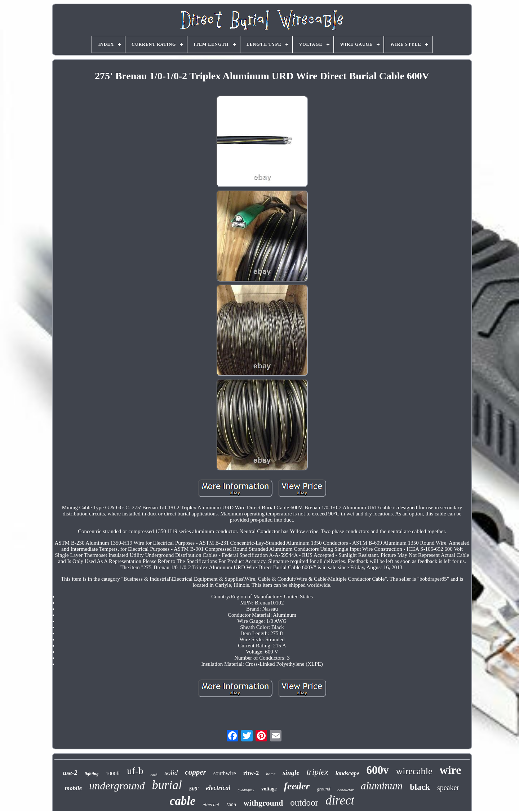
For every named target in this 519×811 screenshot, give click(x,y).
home (270, 773)
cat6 (153, 774)
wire (450, 769)
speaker (448, 788)
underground (117, 786)
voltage (269, 789)
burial (167, 785)
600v (378, 770)
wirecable (414, 771)
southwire (224, 773)
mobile (73, 788)
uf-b (135, 771)
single (291, 772)
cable (182, 800)
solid (171, 772)
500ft (231, 804)
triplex (317, 771)
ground (323, 789)
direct (339, 800)
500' (194, 789)
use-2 (70, 772)
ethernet (211, 804)
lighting (92, 773)
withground (263, 802)
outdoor (304, 802)
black (420, 787)
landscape (347, 773)
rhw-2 (251, 773)
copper (195, 772)
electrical (218, 788)
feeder (297, 786)
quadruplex (246, 790)
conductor (345, 790)
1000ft (113, 773)
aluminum (382, 786)
